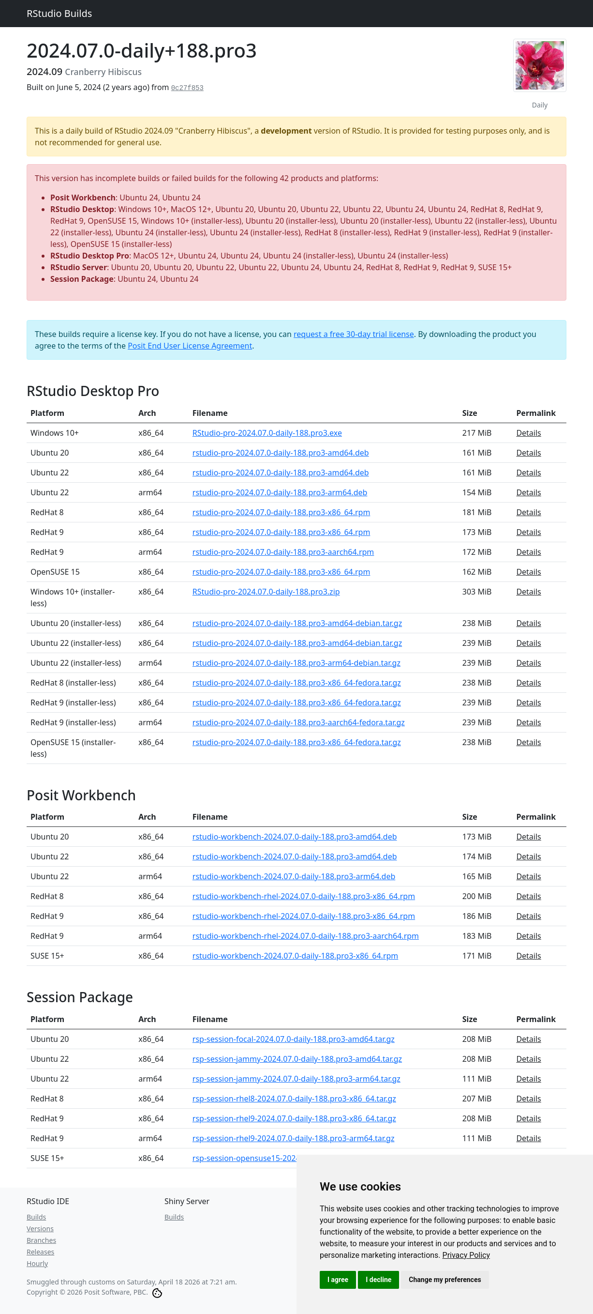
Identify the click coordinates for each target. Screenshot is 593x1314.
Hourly (37, 1263)
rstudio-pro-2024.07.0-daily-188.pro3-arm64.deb (280, 492)
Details (528, 433)
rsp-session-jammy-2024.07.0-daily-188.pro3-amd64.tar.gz (297, 1059)
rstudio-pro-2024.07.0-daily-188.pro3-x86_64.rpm (282, 512)
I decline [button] (378, 1279)
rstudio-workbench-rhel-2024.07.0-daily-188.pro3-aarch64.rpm (306, 936)
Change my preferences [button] (445, 1279)
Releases (40, 1251)
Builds (36, 1217)
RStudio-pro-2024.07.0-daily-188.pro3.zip (266, 591)
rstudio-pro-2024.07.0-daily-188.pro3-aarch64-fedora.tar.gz (299, 722)
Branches (41, 1240)
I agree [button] (337, 1279)
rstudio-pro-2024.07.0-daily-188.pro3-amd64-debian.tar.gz (297, 623)
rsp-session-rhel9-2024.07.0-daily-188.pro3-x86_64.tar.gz (294, 1118)
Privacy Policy (466, 1255)
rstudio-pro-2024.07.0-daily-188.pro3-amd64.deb (281, 452)
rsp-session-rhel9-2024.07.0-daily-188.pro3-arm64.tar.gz (294, 1138)
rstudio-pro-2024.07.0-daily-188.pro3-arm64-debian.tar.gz (296, 662)
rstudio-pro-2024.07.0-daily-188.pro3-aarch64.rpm (283, 552)
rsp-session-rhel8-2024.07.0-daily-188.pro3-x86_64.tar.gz (294, 1098)
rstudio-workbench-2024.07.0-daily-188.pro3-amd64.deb (295, 836)
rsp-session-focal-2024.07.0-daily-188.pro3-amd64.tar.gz (294, 1039)
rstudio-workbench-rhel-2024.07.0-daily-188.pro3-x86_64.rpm (304, 896)
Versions (40, 1228)
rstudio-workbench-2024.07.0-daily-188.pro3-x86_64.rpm (296, 955)
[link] (466, 1255)
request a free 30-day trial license (354, 334)
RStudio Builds (59, 13)
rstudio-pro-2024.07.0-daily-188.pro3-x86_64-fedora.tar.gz (297, 682)
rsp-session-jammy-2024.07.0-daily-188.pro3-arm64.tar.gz (296, 1078)
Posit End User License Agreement (190, 345)
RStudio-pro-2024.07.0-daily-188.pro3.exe (267, 433)
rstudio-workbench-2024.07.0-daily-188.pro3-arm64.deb (294, 876)
